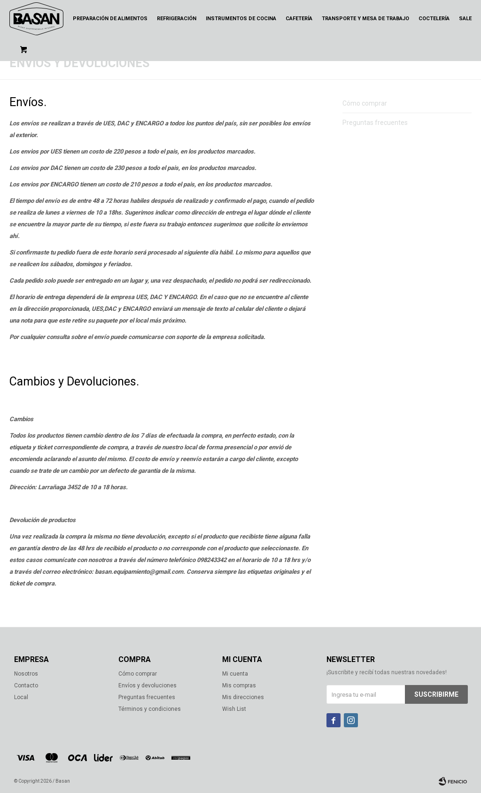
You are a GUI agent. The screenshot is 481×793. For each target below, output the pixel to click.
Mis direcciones (243, 697)
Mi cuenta (235, 673)
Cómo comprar (364, 103)
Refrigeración (176, 18)
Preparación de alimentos (110, 18)
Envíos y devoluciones (147, 685)
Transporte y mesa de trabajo (365, 18)
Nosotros (26, 673)
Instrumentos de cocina (241, 18)
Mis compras (239, 685)
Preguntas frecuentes (375, 122)
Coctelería (434, 18)
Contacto (26, 685)
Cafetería (299, 18)
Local (21, 697)
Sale (465, 18)
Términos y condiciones (149, 709)
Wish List (234, 709)
